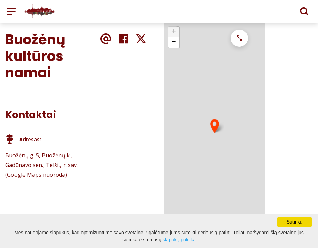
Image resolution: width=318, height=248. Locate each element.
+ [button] (173, 32)
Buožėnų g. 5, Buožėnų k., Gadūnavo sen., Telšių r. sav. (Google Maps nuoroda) (41, 165)
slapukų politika (179, 239)
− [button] (173, 42)
